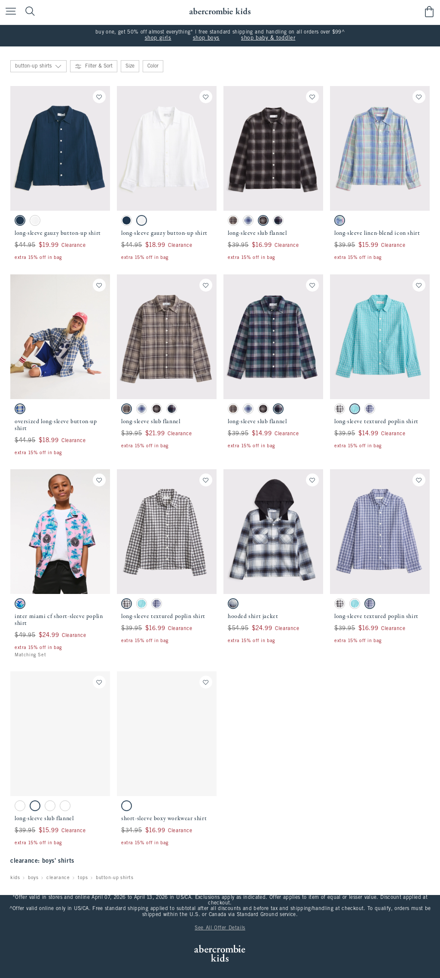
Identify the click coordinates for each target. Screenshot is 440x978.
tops (83, 878)
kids (15, 878)
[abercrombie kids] (219, 11)
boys (33, 878)
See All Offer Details (220, 928)
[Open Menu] (8, 12)
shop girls (158, 38)
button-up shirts (115, 878)
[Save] (99, 96)
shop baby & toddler (268, 38)
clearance (58, 878)
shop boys (206, 38)
